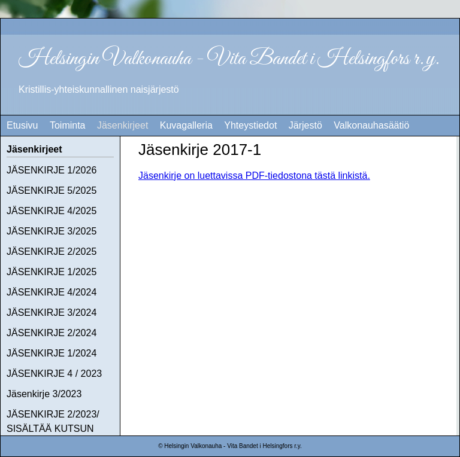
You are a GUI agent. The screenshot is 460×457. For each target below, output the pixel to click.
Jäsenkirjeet (122, 125)
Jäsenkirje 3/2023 (44, 394)
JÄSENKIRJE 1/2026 (51, 170)
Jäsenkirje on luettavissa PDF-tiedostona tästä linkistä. (254, 175)
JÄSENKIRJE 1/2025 (51, 272)
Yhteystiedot (250, 125)
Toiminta (68, 125)
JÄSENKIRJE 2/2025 (51, 251)
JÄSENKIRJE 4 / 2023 (54, 373)
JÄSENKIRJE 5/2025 (51, 190)
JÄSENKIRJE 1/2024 (51, 353)
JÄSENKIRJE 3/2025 (51, 231)
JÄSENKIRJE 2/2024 (51, 333)
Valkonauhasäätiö (371, 125)
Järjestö (305, 125)
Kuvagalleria (186, 125)
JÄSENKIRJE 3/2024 (51, 312)
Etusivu (22, 125)
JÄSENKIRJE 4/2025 (51, 211)
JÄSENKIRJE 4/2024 (51, 292)
